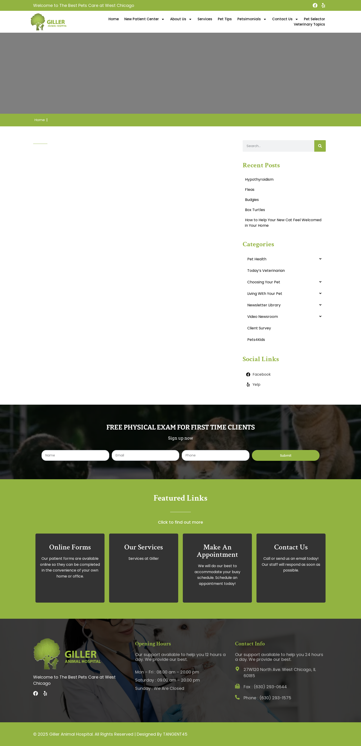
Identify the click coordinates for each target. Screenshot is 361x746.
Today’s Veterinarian (266, 270)
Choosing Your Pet (263, 282)
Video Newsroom (262, 316)
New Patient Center (144, 19)
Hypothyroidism (259, 179)
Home (113, 19)
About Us (181, 19)
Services (205, 19)
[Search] (320, 146)
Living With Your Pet (264, 293)
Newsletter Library (264, 305)
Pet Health (256, 259)
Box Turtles (255, 209)
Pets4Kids (256, 339)
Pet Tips (225, 19)
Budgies (252, 199)
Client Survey (259, 328)
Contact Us (285, 19)
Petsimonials (252, 19)
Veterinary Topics (309, 24)
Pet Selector (314, 19)
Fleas (249, 189)
